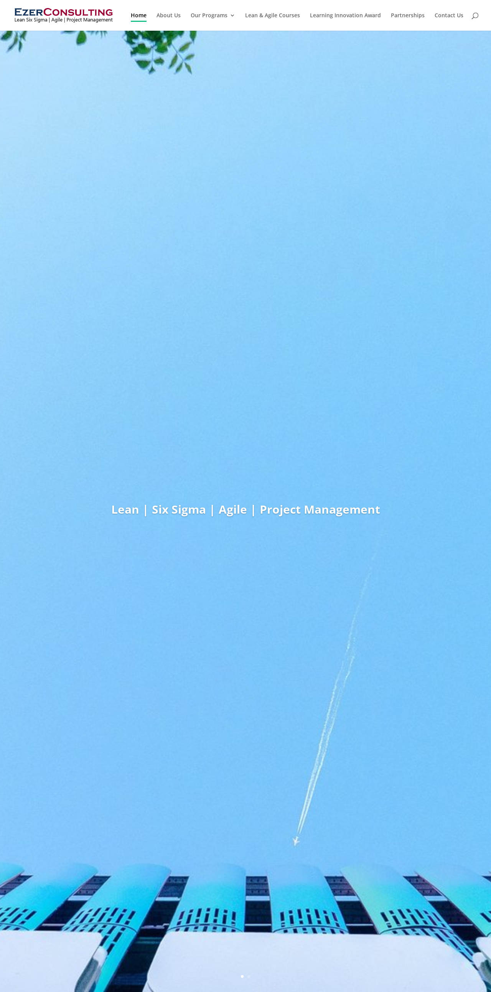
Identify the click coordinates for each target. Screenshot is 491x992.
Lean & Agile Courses (272, 16)
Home (139, 16)
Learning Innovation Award (345, 16)
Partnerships (408, 16)
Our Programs (209, 16)
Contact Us (449, 16)
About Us (169, 16)
